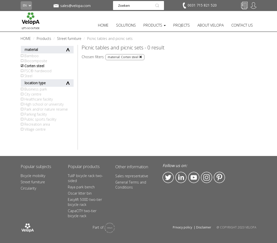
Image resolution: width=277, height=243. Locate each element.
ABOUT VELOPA (210, 25)
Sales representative (131, 176)
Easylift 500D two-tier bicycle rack (85, 202)
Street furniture (33, 182)
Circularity (28, 188)
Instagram (206, 177)
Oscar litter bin (80, 193)
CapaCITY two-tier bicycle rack (82, 213)
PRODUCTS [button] (154, 25)
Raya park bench (81, 187)
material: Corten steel (125, 57)
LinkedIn (181, 177)
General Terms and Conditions (130, 185)
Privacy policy (182, 227)
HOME (103, 25)
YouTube (193, 177)
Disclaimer (203, 227)
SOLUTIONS (126, 25)
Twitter (168, 177)
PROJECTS (181, 25)
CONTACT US (242, 25)
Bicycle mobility (33, 175)
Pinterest (219, 177)
